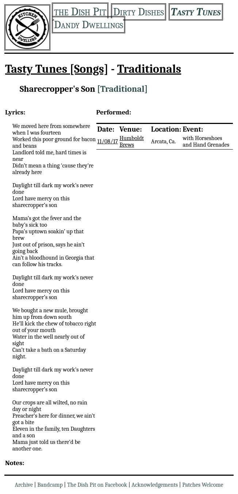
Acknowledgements (154, 485)
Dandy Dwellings (88, 24)
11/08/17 (107, 141)
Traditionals (149, 69)
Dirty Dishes (138, 11)
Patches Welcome (202, 485)
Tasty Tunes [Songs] (56, 69)
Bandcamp (50, 485)
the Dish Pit (80, 11)
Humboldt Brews (131, 141)
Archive (24, 485)
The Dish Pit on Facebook (97, 485)
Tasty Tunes (196, 11)
